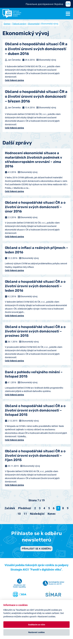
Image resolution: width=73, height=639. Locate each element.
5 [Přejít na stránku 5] (49, 508)
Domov (7, 23)
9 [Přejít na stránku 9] (67, 508)
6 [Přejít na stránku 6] (53, 508)
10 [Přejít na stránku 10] (19, 513)
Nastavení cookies (36, 632)
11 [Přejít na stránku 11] (25, 513)
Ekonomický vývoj (47, 60)
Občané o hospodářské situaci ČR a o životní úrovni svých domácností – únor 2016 (35, 206)
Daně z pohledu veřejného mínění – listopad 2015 (34, 374)
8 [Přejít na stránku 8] (63, 508)
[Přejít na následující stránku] (37, 513)
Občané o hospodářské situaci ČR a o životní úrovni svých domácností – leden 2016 (35, 286)
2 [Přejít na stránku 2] (35, 508)
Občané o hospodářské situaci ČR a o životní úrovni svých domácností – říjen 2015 (35, 455)
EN (68, 3)
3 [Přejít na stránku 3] (39, 508)
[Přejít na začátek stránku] (9, 508)
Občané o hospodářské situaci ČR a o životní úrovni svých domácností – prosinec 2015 (35, 331)
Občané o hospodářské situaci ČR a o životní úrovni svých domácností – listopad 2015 (35, 410)
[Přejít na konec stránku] (51, 513)
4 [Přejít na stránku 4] (44, 508)
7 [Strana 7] (58, 508)
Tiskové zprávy (19, 23)
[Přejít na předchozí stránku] (24, 508)
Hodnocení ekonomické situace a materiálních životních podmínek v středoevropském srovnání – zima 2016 (33, 159)
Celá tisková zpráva (14, 80)
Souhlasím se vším (36, 624)
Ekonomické (33, 23)
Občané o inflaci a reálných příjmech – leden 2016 (36, 250)
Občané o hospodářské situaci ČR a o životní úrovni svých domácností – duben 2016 (36, 49)
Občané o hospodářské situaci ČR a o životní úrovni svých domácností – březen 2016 (36, 96)
